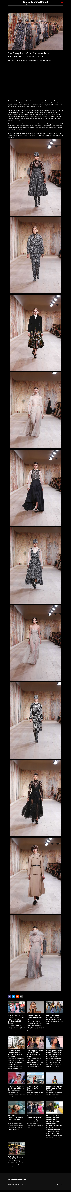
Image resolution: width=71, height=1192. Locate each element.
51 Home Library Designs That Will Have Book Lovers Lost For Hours (16, 1053)
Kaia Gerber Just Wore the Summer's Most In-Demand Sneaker (16, 1088)
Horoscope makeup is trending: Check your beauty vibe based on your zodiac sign (54, 1053)
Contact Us (60, 1184)
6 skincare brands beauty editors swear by (35, 1017)
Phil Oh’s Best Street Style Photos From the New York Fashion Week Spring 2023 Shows (16, 1019)
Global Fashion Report (35, 2)
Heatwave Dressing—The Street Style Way (35, 1117)
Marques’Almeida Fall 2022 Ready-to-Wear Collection (54, 1088)
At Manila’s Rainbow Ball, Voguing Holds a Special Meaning (15, 1159)
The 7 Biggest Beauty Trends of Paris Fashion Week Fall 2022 (35, 1053)
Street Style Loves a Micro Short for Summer (34, 1088)
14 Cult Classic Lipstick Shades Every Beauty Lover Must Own (16, 1117)
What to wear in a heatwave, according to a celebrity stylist (53, 1017)
